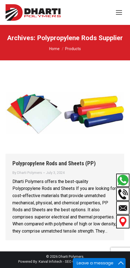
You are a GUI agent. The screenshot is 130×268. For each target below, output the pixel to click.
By (27, 173)
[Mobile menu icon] (118, 12)
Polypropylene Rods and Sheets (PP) (54, 163)
